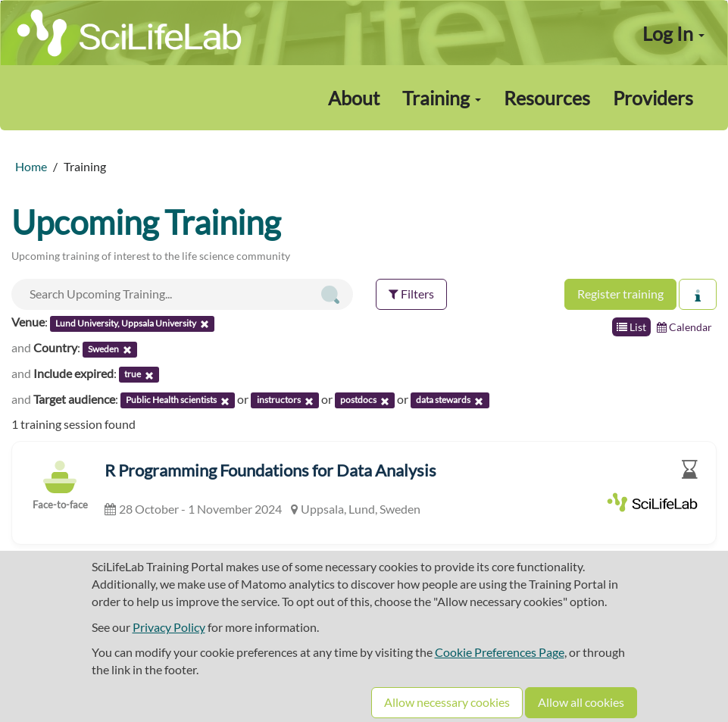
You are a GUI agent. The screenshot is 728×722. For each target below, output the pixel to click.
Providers (653, 97)
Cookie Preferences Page (499, 652)
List (631, 326)
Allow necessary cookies (447, 702)
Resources (547, 97)
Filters (411, 293)
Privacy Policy (169, 627)
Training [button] (441, 97)
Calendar (684, 326)
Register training (620, 293)
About (354, 97)
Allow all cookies (581, 702)
